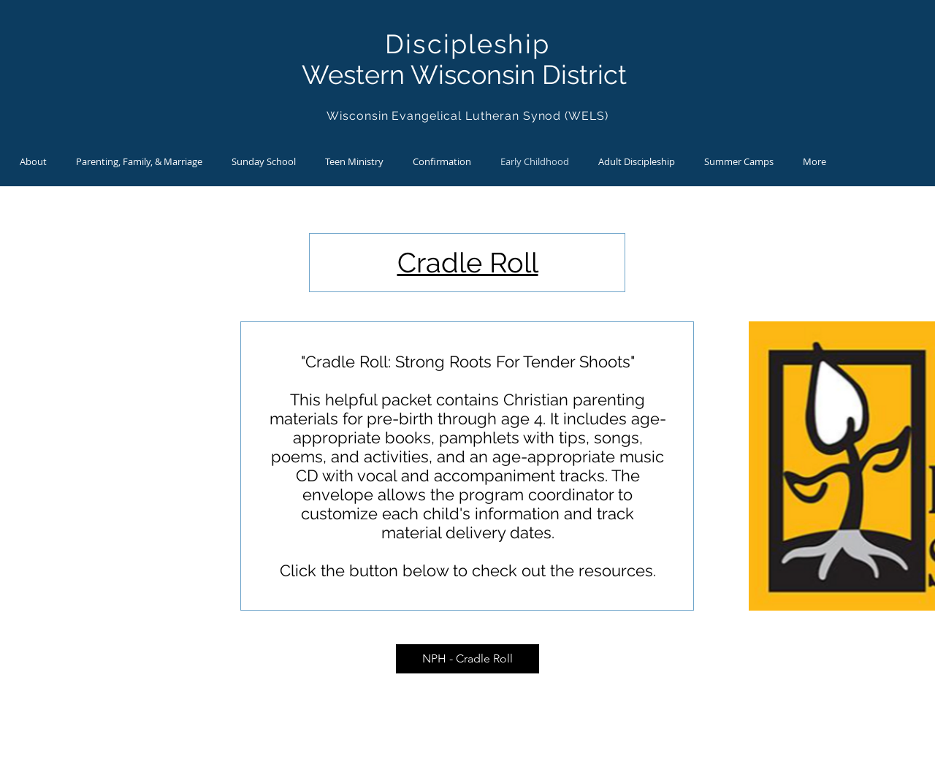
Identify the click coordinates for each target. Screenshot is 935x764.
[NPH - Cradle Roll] (467, 658)
